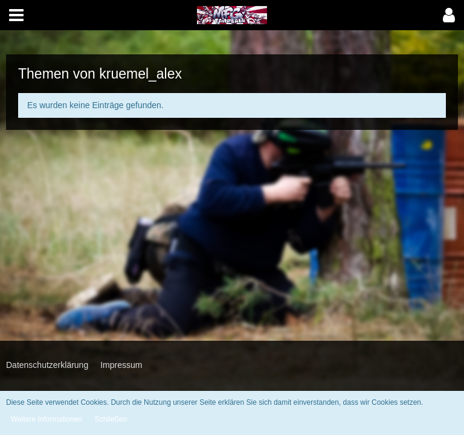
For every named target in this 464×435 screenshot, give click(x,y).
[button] (16, 15)
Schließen (111, 419)
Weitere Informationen (46, 419)
